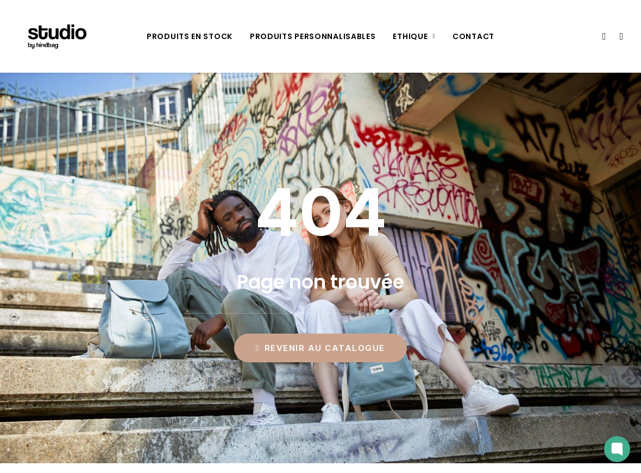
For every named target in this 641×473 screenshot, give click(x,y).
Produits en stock (189, 36)
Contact (473, 36)
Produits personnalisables (313, 36)
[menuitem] (189, 36)
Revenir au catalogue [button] (320, 348)
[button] (603, 36)
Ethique (414, 36)
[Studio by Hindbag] (54, 36)
